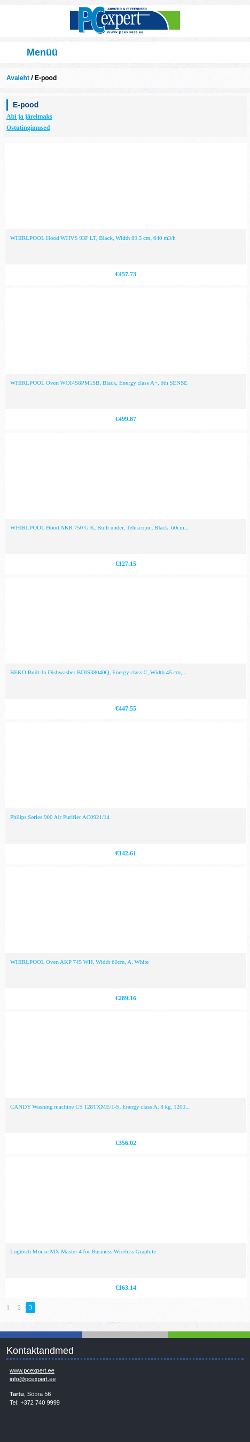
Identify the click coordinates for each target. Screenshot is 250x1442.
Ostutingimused (28, 127)
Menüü (42, 52)
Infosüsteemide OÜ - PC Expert (125, 21)
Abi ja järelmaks (29, 116)
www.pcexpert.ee (32, 1370)
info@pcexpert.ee (33, 1379)
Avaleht (17, 78)
